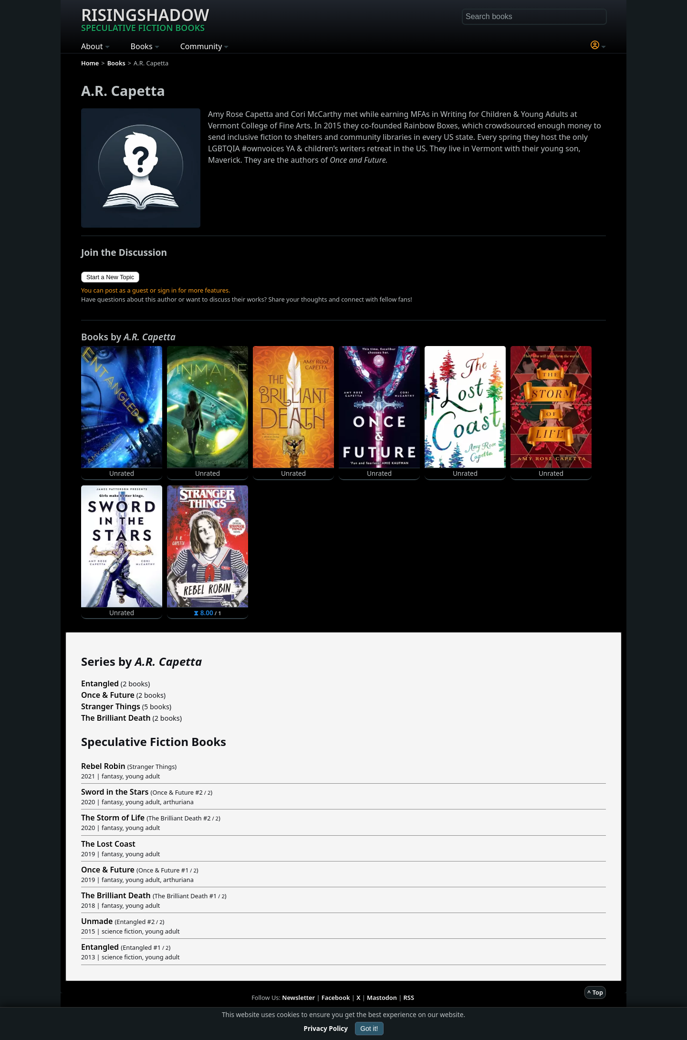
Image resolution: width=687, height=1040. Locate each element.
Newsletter (298, 997)
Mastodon (382, 997)
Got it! (369, 1028)
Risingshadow (145, 18)
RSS (409, 997)
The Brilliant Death (116, 718)
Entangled (100, 683)
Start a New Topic (110, 277)
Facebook (336, 997)
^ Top (595, 992)
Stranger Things (110, 706)
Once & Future (108, 695)
